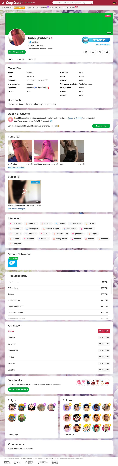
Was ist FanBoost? (103, 44)
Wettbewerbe (55, 7)
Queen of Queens (75, 118)
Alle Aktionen (42, 7)
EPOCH (47, 458)
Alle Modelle (7, 7)
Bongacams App (69, 7)
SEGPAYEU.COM (56, 458)
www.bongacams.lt (28, 458)
